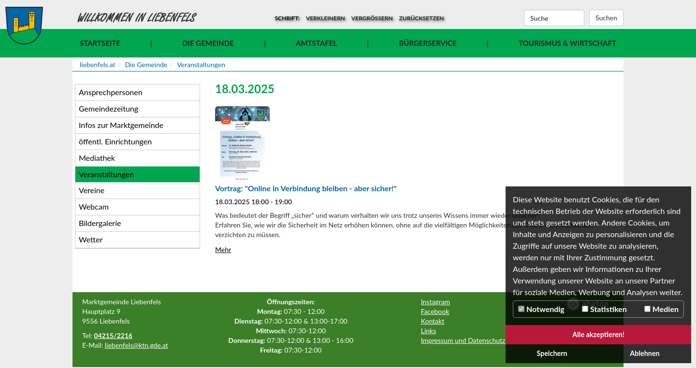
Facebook (435, 311)
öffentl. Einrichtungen (115, 141)
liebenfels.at (98, 64)
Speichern (551, 353)
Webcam (94, 206)
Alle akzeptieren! (598, 334)
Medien (661, 308)
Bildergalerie (100, 222)
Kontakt (433, 321)
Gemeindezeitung (108, 108)
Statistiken (604, 308)
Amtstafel (316, 43)
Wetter (90, 239)
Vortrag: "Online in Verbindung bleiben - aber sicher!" (306, 188)
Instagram (435, 301)
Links (428, 330)
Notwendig (541, 308)
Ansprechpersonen (111, 92)
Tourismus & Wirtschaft (567, 43)
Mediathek (97, 157)
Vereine (91, 190)
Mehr (223, 249)
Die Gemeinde (207, 43)
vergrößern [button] (372, 18)
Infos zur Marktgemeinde (121, 124)
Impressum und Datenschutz (463, 340)
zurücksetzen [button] (421, 18)
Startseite (100, 43)
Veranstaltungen (201, 64)
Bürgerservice (427, 43)
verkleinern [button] (325, 18)
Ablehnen (644, 353)
